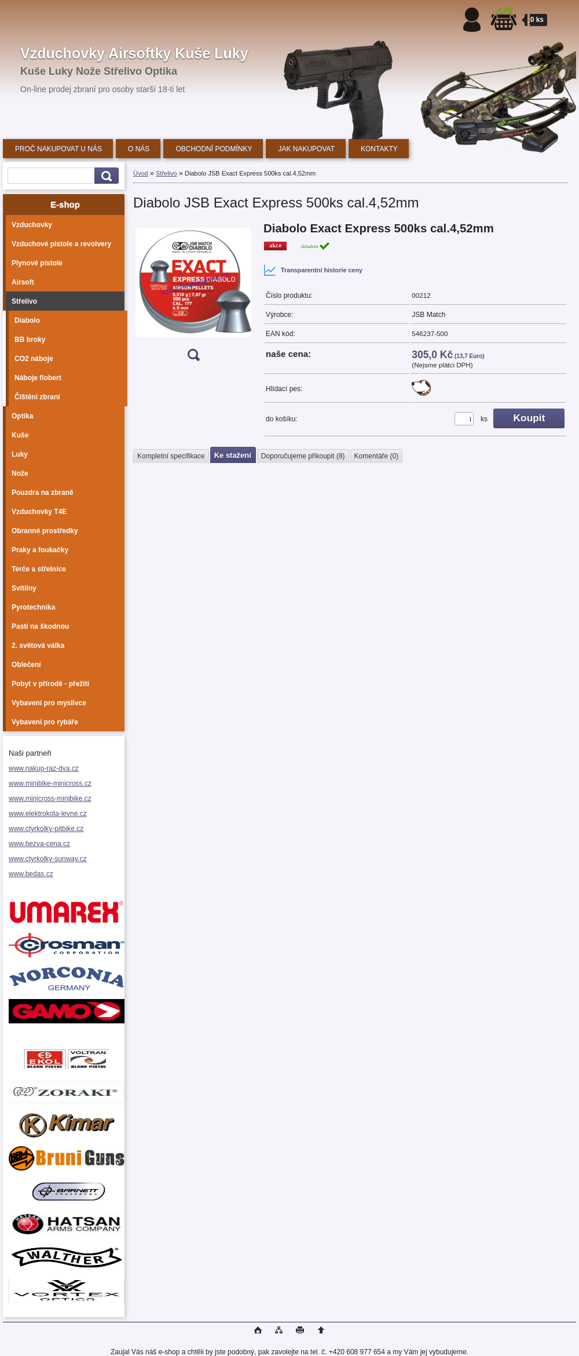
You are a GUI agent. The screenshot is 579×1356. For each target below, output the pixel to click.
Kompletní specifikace (171, 456)
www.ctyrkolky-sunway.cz (47, 859)
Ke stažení (232, 455)
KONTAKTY (379, 149)
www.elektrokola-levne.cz (48, 814)
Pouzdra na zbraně (43, 493)
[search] (104, 175)
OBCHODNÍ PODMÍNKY (213, 149)
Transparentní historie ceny (312, 270)
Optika (22, 416)
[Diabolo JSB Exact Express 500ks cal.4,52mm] (193, 295)
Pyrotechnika (33, 607)
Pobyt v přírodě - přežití (50, 684)
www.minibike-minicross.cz (50, 783)
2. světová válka (38, 645)
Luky (20, 454)
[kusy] (464, 418)
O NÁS (138, 149)
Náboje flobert (37, 378)
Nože (20, 473)
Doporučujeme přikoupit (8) (303, 456)
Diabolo (27, 320)
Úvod (140, 173)
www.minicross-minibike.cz (50, 798)
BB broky (29, 340)
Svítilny (24, 588)
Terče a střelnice (39, 569)
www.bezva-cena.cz (39, 844)
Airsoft (23, 282)
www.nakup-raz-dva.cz (44, 768)
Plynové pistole (37, 263)
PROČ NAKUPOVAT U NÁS (58, 149)
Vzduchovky (32, 225)
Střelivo (24, 301)
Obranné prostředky (45, 531)
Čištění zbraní (37, 397)
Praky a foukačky (40, 550)
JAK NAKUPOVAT (306, 149)
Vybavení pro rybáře (45, 722)
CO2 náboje (33, 359)
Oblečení (26, 665)
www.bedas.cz (31, 874)
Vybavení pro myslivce (49, 703)
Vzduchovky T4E (39, 512)
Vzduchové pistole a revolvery (61, 244)
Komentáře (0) (376, 456)
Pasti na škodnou (40, 626)
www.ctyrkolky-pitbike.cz (46, 829)
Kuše (20, 435)
